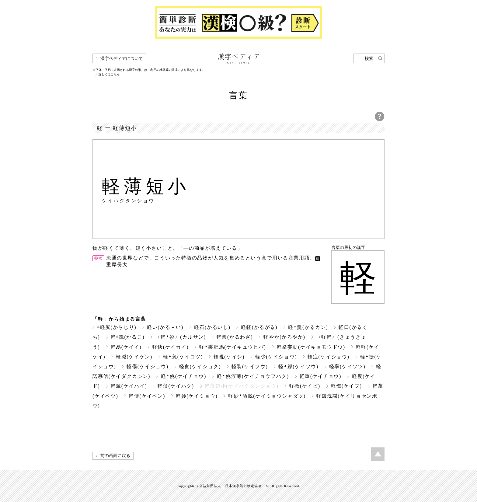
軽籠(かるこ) (128, 337)
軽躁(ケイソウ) (298, 366)
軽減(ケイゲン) (134, 356)
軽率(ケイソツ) (347, 366)
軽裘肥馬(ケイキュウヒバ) (232, 347)
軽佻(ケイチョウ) (183, 376)
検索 (369, 58)
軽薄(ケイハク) (176, 386)
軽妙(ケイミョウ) (197, 396)
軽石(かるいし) (212, 327)
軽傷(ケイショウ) (147, 366)
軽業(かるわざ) (235, 337)
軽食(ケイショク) (200, 366)
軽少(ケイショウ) (276, 356)
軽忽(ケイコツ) (183, 356)
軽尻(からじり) (116, 327)
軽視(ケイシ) (229, 356)
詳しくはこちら (109, 74)
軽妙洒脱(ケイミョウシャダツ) (267, 396)
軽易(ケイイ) (126, 347)
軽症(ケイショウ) (328, 356)
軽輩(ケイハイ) (129, 386)
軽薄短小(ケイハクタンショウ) (242, 386)
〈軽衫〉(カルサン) (180, 337)
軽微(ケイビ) (304, 386)
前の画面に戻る (115, 455)
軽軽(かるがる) (259, 327)
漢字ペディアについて (121, 58)
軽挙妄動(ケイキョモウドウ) (311, 347)
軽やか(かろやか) (284, 337)
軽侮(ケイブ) (346, 386)
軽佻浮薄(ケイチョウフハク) (253, 376)
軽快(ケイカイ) (170, 347)
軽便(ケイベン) (147, 396)
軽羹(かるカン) (308, 327)
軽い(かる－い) (165, 327)
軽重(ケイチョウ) (320, 376)
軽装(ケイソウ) (250, 366)
